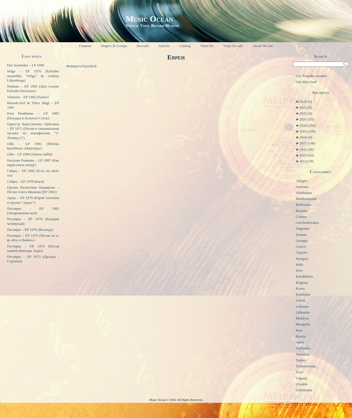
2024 (305, 101)
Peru (299, 330)
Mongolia (303, 324)
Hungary (302, 258)
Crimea (301, 216)
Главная (85, 46)
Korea (300, 288)
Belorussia (303, 204)
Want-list (206, 46)
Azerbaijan (304, 193)
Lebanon (302, 306)
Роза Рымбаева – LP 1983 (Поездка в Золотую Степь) (33, 115)
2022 (305, 113)
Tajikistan (303, 348)
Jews (299, 270)
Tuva (299, 372)
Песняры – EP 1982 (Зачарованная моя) (33, 210)
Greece (301, 246)
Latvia (300, 300)
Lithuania (303, 312)
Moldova (302, 318)
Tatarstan (302, 354)
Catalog (185, 46)
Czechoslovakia (307, 222)
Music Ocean (149, 18)
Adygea (301, 180)
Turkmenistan (306, 366)
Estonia (301, 235)
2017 (307, 143)
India (299, 264)
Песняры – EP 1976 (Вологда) (30, 229)
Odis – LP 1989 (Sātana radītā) (29, 154)
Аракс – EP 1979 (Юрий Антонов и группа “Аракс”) (33, 200)
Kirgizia (302, 282)
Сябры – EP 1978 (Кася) (25, 181)
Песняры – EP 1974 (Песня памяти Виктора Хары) (33, 248)
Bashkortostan (306, 198)
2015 (306, 155)
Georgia (302, 240)
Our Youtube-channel (311, 76)
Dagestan (302, 228)
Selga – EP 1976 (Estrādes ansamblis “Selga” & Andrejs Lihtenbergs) (33, 75)
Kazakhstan (304, 276)
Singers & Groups (114, 46)
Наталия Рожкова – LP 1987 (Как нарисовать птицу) (33, 162)
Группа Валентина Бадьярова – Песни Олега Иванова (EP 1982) (33, 189)
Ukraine (302, 384)
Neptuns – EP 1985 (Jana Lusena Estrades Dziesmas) (33, 88)
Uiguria (301, 378)
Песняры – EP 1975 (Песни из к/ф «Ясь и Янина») (33, 237)
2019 (307, 131)
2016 (306, 149)
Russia (301, 336)
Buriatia (302, 211)
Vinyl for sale (233, 46)
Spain (300, 342)
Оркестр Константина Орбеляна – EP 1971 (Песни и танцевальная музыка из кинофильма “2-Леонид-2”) (33, 131)
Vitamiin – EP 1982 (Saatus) (28, 97)
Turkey (301, 360)
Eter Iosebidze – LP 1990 (25, 65)
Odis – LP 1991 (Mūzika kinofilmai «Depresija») (33, 146)
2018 (305, 137)
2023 (305, 107)
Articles (164, 46)
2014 (306, 161)
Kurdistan (303, 294)
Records (143, 46)
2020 (307, 125)
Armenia (302, 187)
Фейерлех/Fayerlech (81, 66)
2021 (306, 119)
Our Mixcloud (306, 82)
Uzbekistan (304, 390)
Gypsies (302, 252)
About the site (262, 46)
